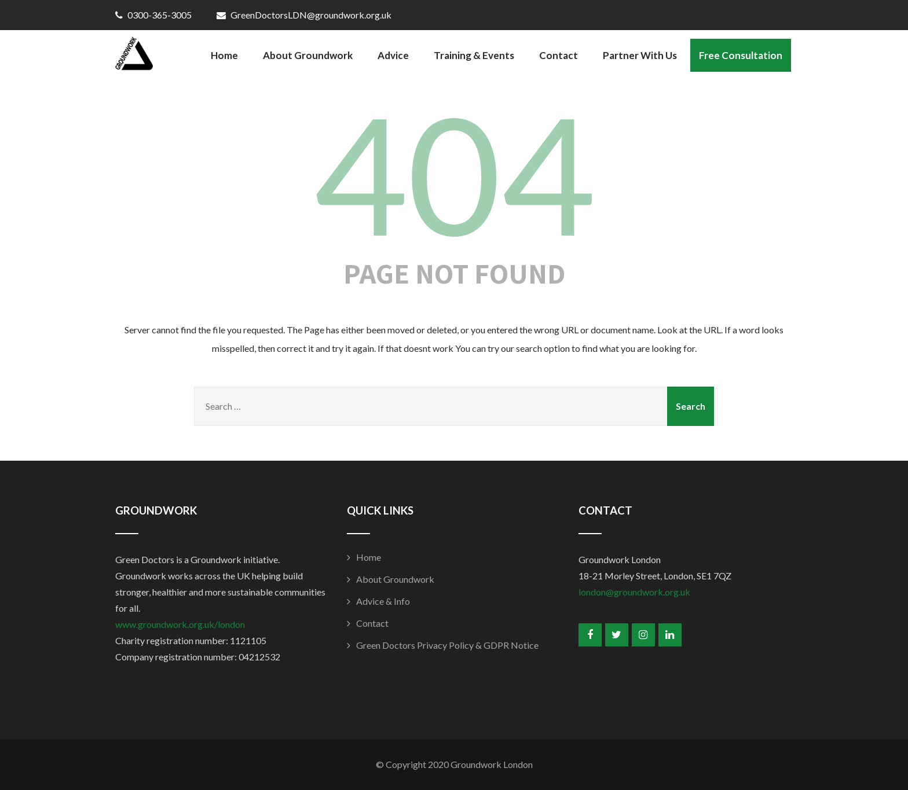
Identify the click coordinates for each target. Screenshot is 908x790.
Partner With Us (640, 55)
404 (454, 173)
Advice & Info (383, 601)
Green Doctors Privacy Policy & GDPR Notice (447, 645)
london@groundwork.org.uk (634, 591)
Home (224, 55)
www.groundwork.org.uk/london (180, 624)
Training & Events (474, 55)
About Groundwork (308, 55)
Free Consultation (740, 55)
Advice (393, 55)
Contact (558, 55)
